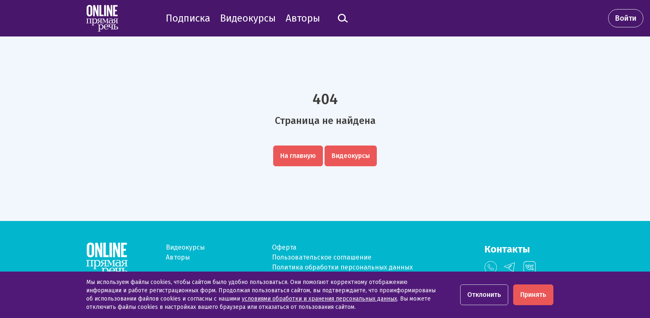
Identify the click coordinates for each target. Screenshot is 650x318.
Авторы (178, 257)
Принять (533, 295)
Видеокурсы (185, 247)
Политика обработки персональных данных (342, 267)
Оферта (284, 247)
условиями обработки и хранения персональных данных (319, 298)
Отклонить (484, 295)
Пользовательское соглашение (321, 257)
